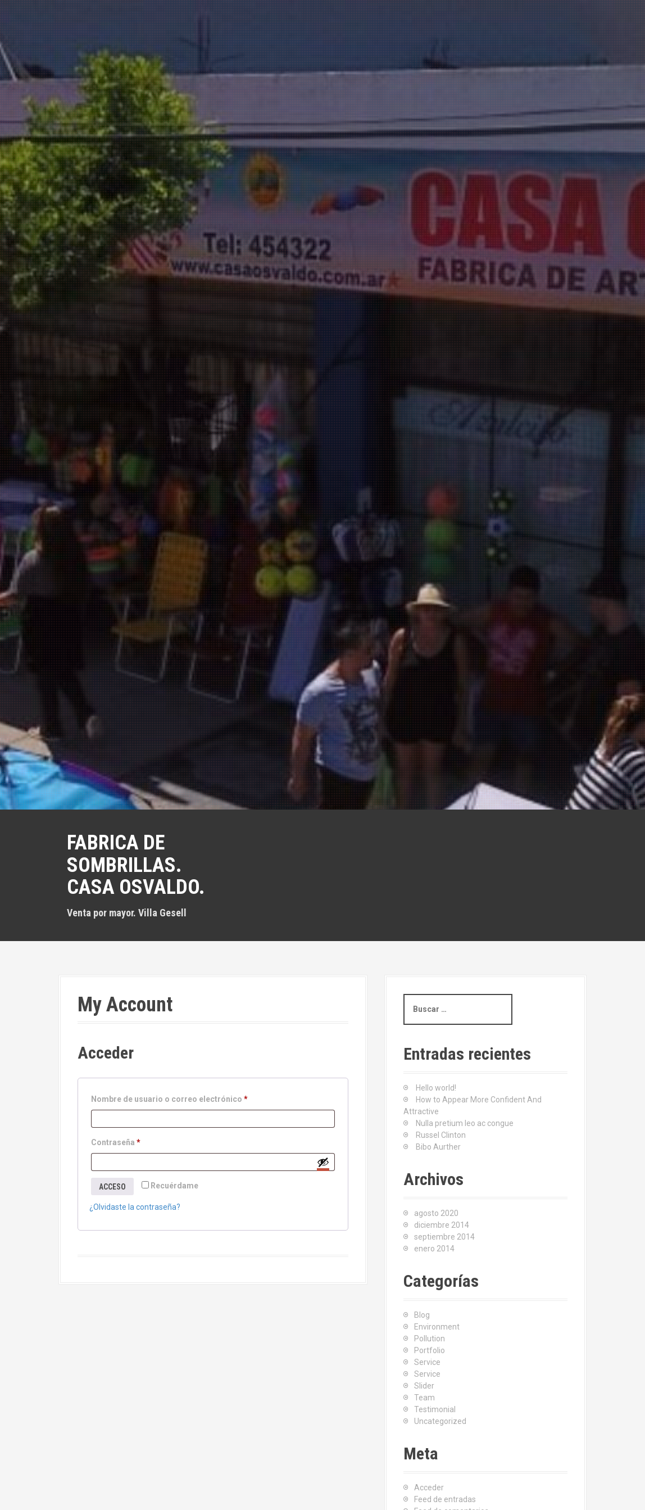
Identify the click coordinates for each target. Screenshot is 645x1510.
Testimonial (435, 1409)
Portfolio (429, 1350)
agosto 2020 (436, 1213)
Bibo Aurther (438, 1146)
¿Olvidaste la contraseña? (134, 1206)
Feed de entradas (445, 1499)
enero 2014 (434, 1248)
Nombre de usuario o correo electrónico (172, 1099)
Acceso (112, 1186)
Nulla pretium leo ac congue (465, 1123)
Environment (437, 1326)
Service (427, 1362)
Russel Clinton (441, 1135)
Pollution (429, 1338)
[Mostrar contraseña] (323, 1162)
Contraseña (118, 1142)
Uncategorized (440, 1421)
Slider (424, 1385)
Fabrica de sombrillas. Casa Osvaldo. (136, 865)
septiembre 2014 (444, 1236)
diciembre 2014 (441, 1224)
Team (424, 1397)
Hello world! (436, 1087)
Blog (422, 1314)
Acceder (429, 1487)
